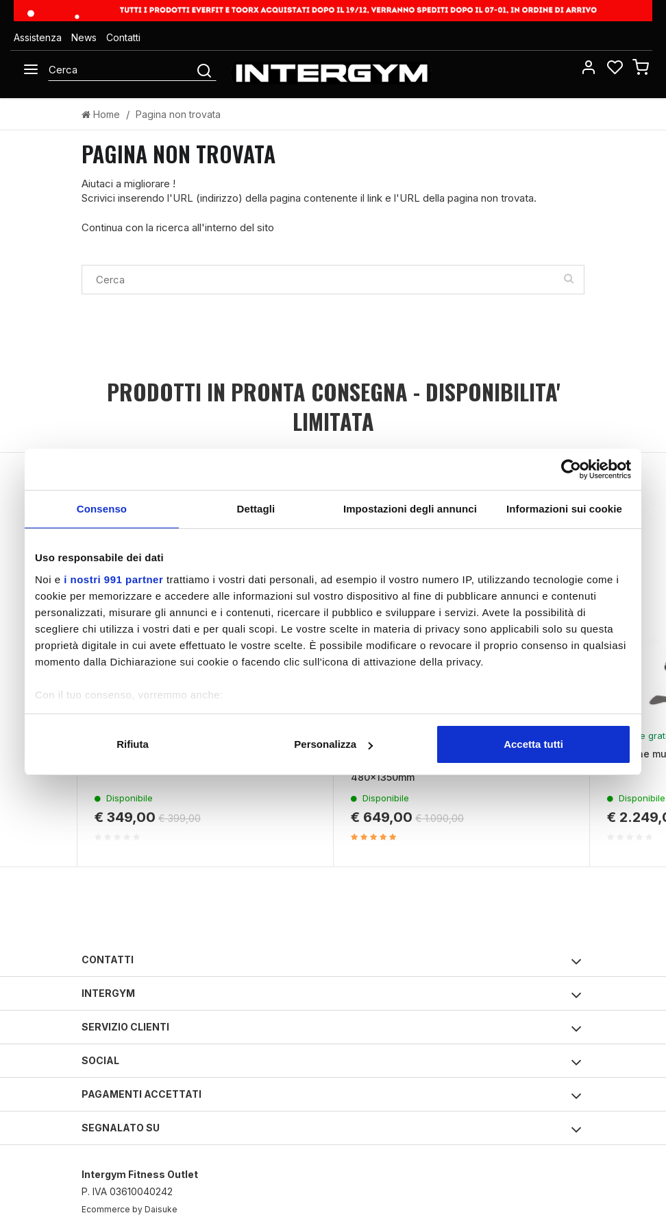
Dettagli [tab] (256, 509)
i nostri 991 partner (113, 579)
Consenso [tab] (102, 509)
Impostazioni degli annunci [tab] (410, 509)
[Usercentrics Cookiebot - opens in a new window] (571, 469)
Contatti (123, 37)
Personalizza (333, 744)
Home (101, 114)
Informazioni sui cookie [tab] (564, 509)
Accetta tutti (533, 744)
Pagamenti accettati (332, 1096)
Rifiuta (132, 744)
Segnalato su (332, 1129)
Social (332, 1062)
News (84, 37)
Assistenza (38, 37)
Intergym (332, 995)
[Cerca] (121, 69)
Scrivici (98, 197)
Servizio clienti (332, 1028)
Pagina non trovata (178, 114)
